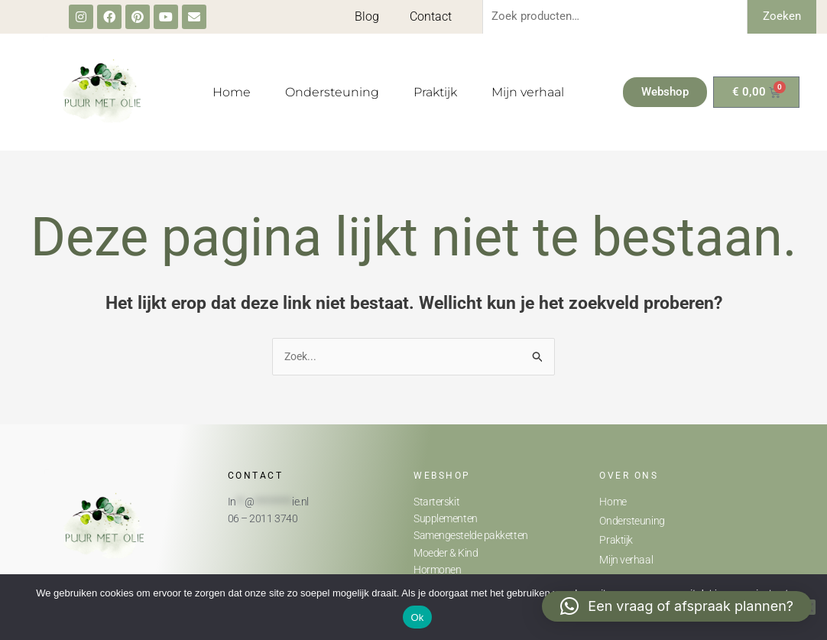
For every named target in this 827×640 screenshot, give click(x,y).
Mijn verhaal (527, 92)
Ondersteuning (332, 92)
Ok (416, 617)
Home (231, 92)
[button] (677, 606)
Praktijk (435, 92)
